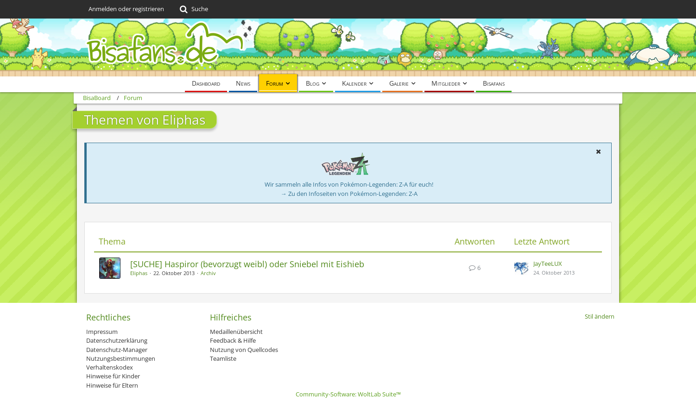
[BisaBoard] (348, 47)
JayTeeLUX (547, 263)
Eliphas (138, 273)
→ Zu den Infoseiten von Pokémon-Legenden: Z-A (349, 193)
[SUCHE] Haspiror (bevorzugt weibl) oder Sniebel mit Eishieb (247, 264)
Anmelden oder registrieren (126, 9)
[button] (598, 151)
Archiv (208, 273)
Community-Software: (348, 394)
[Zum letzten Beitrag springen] (521, 268)
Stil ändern (599, 316)
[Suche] (193, 9)
